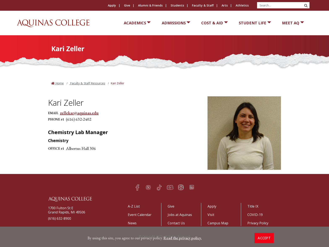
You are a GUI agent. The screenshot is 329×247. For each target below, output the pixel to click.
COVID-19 (255, 214)
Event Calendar (139, 214)
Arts (225, 5)
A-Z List (134, 206)
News (132, 223)
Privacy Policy (257, 223)
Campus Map (218, 223)
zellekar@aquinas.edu (79, 113)
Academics (135, 22)
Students (177, 5)
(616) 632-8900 (59, 218)
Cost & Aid (212, 22)
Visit (211, 214)
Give (127, 5)
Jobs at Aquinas (180, 214)
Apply (112, 5)
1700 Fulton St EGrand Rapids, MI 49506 (66, 210)
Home (59, 83)
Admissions (174, 22)
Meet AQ (290, 22)
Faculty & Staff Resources (87, 83)
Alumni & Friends (150, 5)
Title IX (252, 206)
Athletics (242, 5)
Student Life (252, 22)
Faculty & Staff (203, 5)
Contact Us (176, 223)
